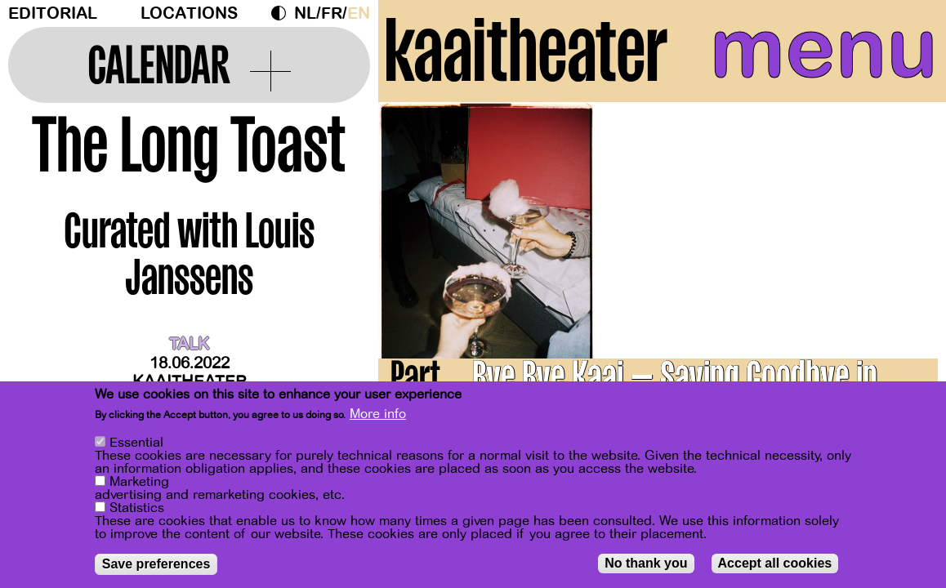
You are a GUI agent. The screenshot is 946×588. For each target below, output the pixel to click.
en (358, 13)
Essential (136, 442)
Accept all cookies (775, 563)
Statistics (136, 508)
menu (824, 49)
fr (331, 13)
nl (305, 13)
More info (378, 414)
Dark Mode (282, 13)
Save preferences (156, 564)
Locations (189, 13)
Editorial (52, 13)
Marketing (139, 482)
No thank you (646, 563)
